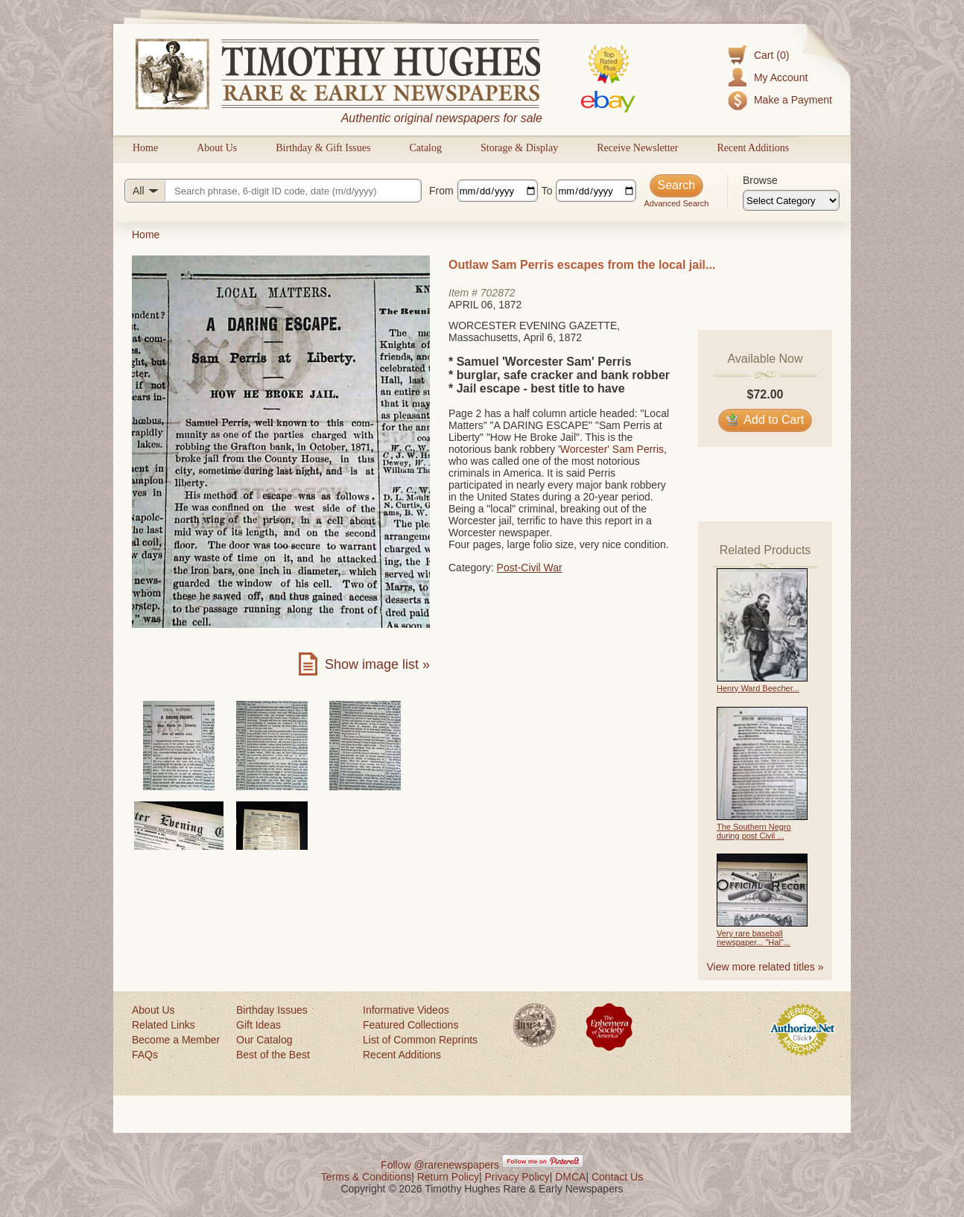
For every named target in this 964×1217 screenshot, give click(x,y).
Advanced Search (676, 203)
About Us (217, 147)
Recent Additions (753, 147)
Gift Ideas (258, 1025)
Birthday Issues (272, 1010)
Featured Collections (410, 1025)
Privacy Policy (517, 1177)
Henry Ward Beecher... (758, 688)
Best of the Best (273, 1055)
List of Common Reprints (420, 1040)
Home (145, 147)
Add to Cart (765, 419)
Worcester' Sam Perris (612, 449)
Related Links (163, 1025)
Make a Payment (793, 100)
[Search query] (273, 191)
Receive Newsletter (637, 147)
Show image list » (377, 664)
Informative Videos (406, 1010)
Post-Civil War (529, 567)
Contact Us (617, 1177)
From (441, 191)
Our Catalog (264, 1040)
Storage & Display (519, 147)
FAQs (145, 1055)
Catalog (425, 147)
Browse (760, 180)
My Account (781, 77)
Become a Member (176, 1040)
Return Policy (448, 1177)
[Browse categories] (791, 200)
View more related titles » (765, 967)
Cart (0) (771, 55)
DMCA (570, 1177)
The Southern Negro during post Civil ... (754, 831)
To (547, 191)
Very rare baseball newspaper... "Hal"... (753, 938)
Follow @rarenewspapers (440, 1165)
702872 (498, 293)
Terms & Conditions (366, 1177)
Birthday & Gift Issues (323, 147)
